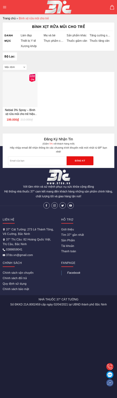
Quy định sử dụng (14, 283)
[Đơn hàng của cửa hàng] (15, 67)
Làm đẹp (26, 35)
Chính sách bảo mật (16, 289)
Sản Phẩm (68, 240)
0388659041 (12, 249)
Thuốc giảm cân (77, 40)
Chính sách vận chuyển (18, 272)
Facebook (73, 272)
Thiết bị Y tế (28, 40)
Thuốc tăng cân (99, 40)
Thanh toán (68, 251)
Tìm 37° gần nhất (72, 234)
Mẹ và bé (49, 35)
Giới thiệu (67, 229)
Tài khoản (67, 245)
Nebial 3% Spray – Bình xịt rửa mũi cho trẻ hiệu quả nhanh (20, 112)
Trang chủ (9, 18)
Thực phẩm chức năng (54, 40)
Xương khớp (29, 46)
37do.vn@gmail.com (18, 255)
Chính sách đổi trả (15, 278)
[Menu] (4, 7)
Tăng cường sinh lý (100, 35)
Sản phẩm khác (76, 35)
